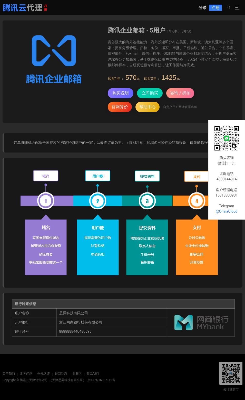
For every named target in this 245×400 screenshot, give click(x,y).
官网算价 (120, 106)
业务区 (77, 373)
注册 (215, 7)
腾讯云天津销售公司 (33, 380)
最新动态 (61, 373)
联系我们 (93, 373)
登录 (203, 7)
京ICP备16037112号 (101, 380)
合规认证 (43, 373)
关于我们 (9, 373)
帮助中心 (147, 106)
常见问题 (26, 373)
